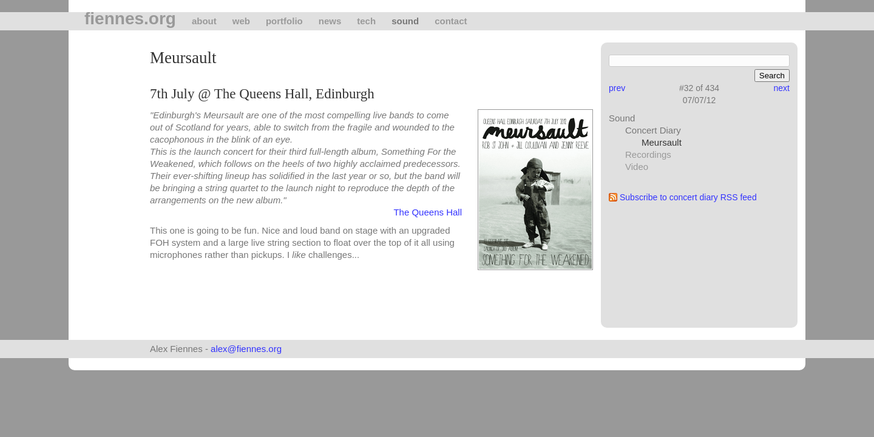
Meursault (662, 142)
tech (366, 21)
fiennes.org (130, 19)
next (782, 88)
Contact (451, 21)
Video (636, 166)
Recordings (648, 154)
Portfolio (284, 21)
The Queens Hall (427, 212)
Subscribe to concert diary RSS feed (688, 197)
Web (241, 21)
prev (617, 88)
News (330, 21)
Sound (405, 21)
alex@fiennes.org (246, 349)
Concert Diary (653, 130)
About (204, 21)
